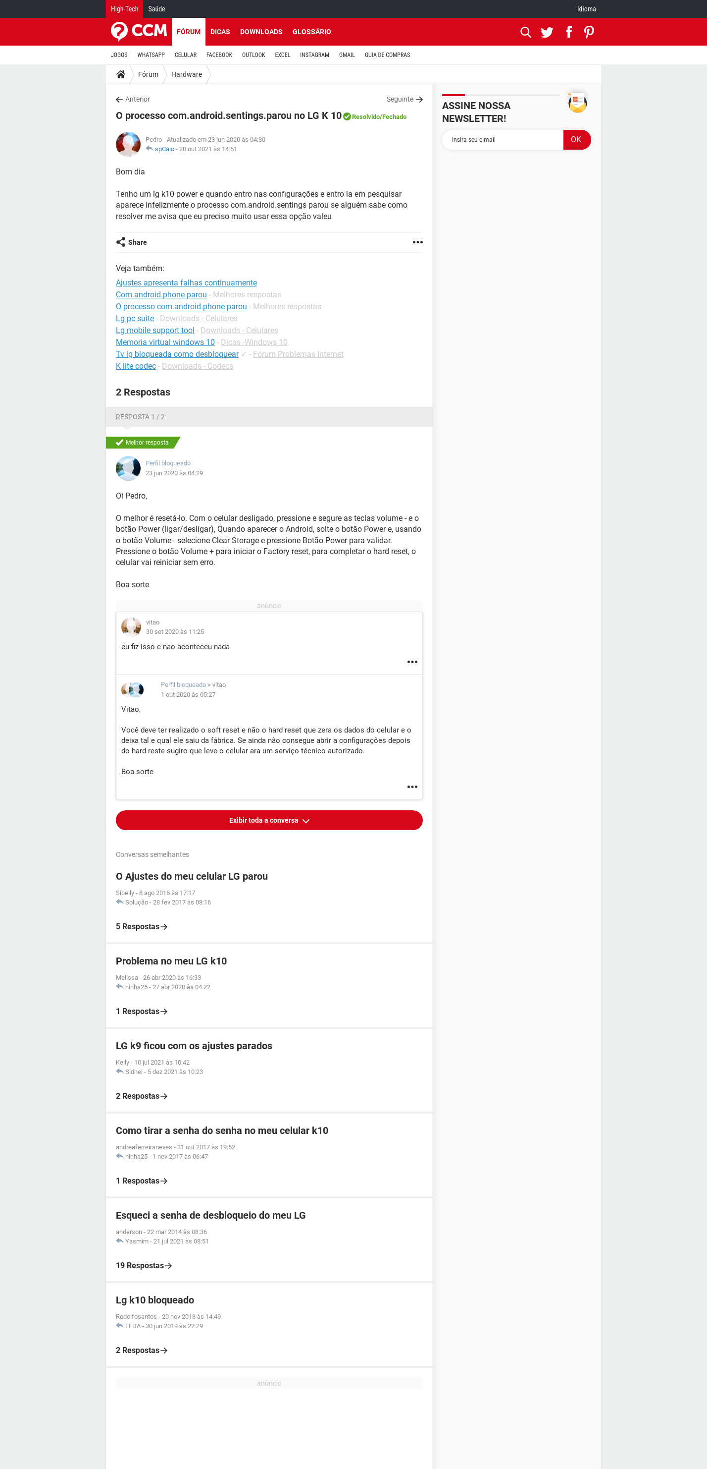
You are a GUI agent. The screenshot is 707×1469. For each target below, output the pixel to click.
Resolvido (366, 116)
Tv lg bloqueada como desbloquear (177, 354)
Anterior (137, 99)
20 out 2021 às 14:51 (208, 149)
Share (137, 242)
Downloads (261, 32)
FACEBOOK (219, 55)
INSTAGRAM (314, 55)
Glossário (312, 32)
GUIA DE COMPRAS (387, 55)
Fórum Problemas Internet (298, 354)
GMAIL (347, 55)
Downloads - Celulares (199, 318)
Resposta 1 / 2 (140, 417)
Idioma (586, 9)
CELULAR (186, 55)
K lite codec (136, 366)
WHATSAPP (151, 55)
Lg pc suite (135, 318)
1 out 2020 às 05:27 (188, 694)
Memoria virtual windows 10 (165, 342)
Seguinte (400, 99)
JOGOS (119, 55)
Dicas (220, 32)
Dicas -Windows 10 (254, 342)
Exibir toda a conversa (264, 820)
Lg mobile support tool (155, 330)
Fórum (189, 32)
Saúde (156, 9)
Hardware (186, 74)
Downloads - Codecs (197, 366)
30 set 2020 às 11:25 (175, 631)
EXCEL (282, 55)
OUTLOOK (253, 55)
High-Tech (124, 9)
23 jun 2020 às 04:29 (174, 473)
